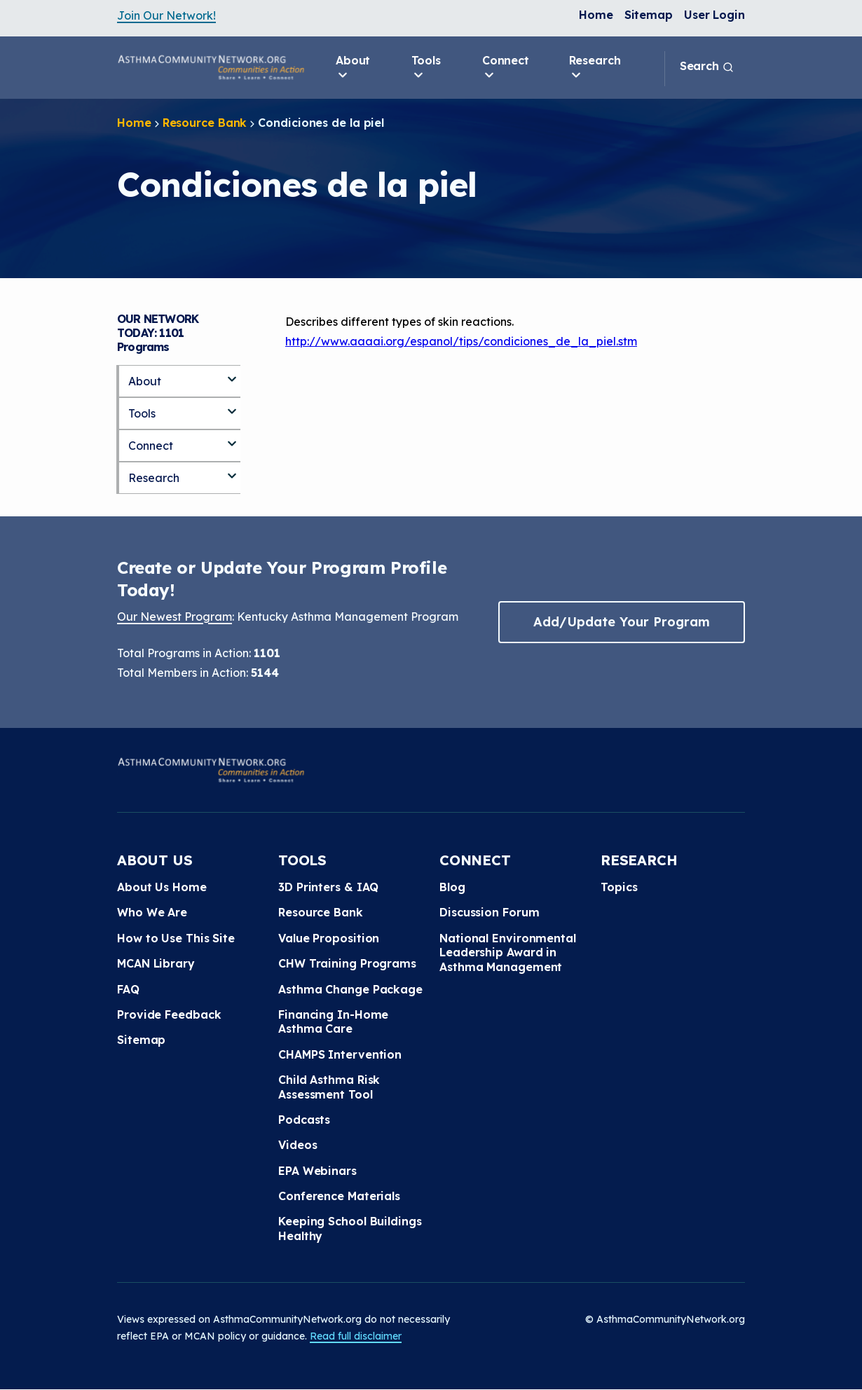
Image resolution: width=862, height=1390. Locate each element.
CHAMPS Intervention (340, 1054)
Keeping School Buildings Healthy (350, 1228)
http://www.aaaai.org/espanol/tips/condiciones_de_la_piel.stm (461, 341)
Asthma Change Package (350, 989)
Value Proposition (328, 938)
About (353, 68)
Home (596, 15)
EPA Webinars (317, 1171)
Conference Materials (339, 1196)
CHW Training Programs (347, 963)
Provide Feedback (169, 1014)
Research (595, 68)
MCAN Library (156, 963)
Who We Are (152, 912)
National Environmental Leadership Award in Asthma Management (507, 952)
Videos (297, 1145)
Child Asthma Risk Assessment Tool (329, 1087)
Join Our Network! (166, 15)
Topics (619, 887)
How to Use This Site (176, 938)
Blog (452, 887)
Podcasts (304, 1120)
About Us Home (162, 887)
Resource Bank (205, 123)
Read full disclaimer (356, 1336)
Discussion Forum (489, 912)
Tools (426, 68)
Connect (505, 68)
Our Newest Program (174, 617)
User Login (714, 15)
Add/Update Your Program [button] (621, 622)
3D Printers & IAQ (328, 887)
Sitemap (648, 15)
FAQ (128, 989)
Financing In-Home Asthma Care (333, 1021)
